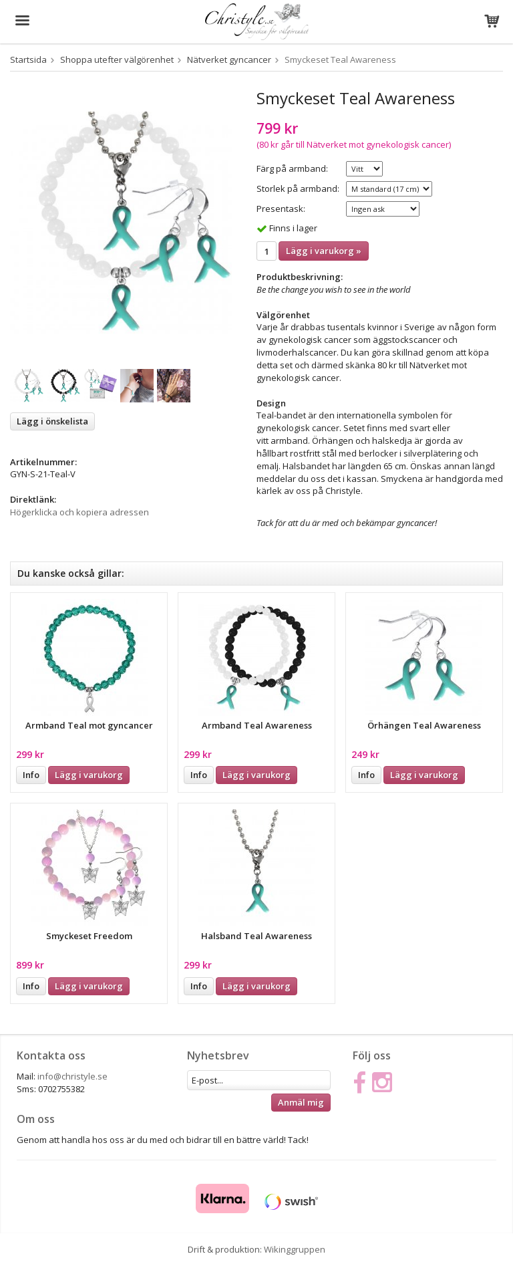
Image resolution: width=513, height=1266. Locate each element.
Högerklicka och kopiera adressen (79, 512)
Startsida (28, 59)
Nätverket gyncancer (229, 59)
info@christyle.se (72, 1076)
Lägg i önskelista (52, 421)
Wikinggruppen (294, 1249)
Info (31, 775)
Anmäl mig (301, 1102)
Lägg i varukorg (89, 775)
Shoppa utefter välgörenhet (117, 59)
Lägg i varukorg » (323, 251)
